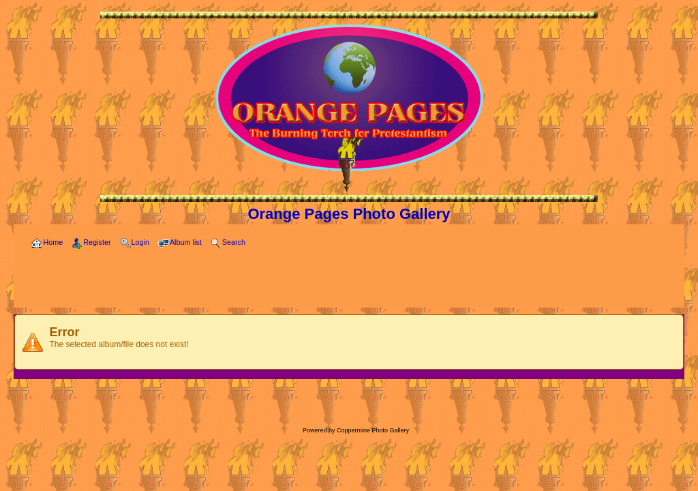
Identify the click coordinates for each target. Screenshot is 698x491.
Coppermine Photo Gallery (373, 430)
